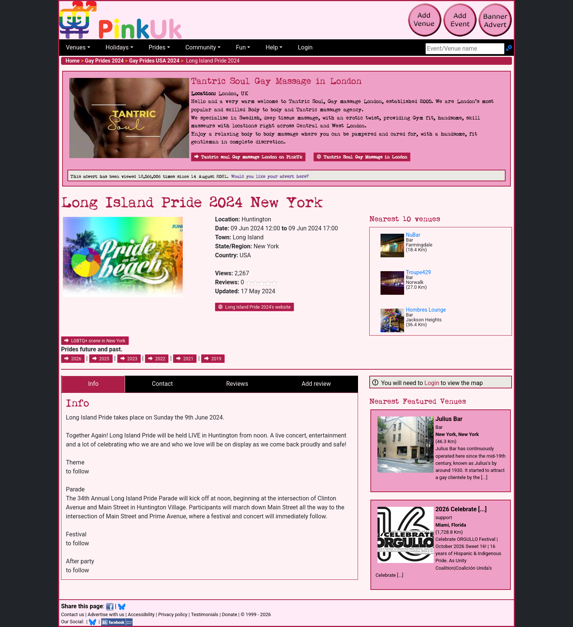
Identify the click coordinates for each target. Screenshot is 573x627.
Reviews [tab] (237, 383)
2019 (212, 358)
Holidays (117, 47)
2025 (101, 358)
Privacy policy (172, 614)
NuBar (413, 235)
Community (200, 47)
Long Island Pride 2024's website (254, 307)
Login (305, 47)
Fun (241, 47)
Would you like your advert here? (270, 176)
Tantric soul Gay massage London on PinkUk (248, 157)
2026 (72, 358)
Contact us (72, 614)
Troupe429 (418, 272)
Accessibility (141, 614)
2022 (156, 358)
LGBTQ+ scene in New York (94, 340)
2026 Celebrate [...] (461, 509)
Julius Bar (449, 418)
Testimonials (204, 614)
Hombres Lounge (426, 310)
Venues (76, 47)
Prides (157, 47)
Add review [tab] (316, 383)
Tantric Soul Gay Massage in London (362, 157)
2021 (184, 358)
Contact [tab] (162, 383)
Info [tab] (93, 383)
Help (272, 47)
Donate (229, 614)
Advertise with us (106, 614)
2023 (129, 358)
